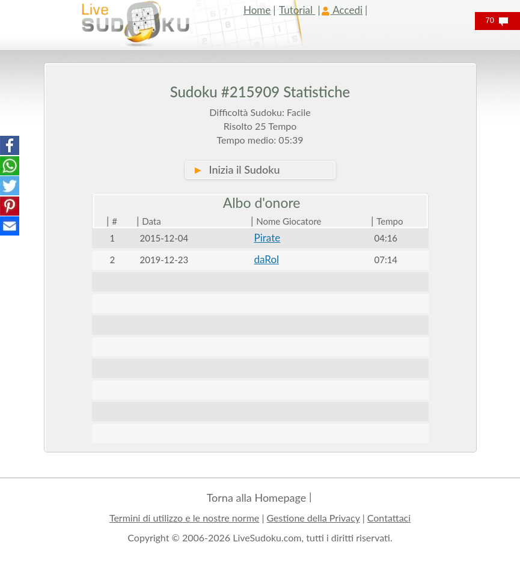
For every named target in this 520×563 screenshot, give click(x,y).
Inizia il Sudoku (236, 169)
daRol (267, 259)
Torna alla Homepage (257, 497)
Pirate (267, 237)
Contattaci (389, 517)
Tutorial (297, 10)
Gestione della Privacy (313, 517)
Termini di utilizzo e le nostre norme (184, 517)
